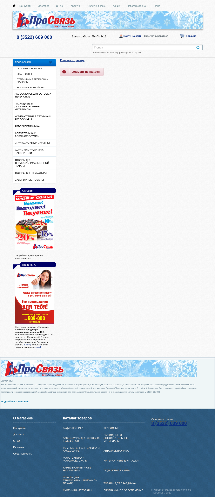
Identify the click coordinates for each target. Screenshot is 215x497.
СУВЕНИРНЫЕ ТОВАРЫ (29, 179)
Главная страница (72, 60)
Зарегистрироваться (156, 36)
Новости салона (136, 5)
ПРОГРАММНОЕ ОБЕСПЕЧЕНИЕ (123, 490)
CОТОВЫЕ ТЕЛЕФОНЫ (30, 68)
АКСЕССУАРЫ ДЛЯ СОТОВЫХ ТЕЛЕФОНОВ (33, 95)
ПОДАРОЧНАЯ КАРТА (117, 470)
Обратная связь (96, 5)
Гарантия (75, 5)
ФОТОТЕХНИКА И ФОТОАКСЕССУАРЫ (27, 135)
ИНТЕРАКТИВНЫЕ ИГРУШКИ (32, 143)
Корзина (191, 36)
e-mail (37, 347)
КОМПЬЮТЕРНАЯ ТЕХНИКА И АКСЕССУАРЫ (33, 118)
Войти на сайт (132, 36)
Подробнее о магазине (15, 401)
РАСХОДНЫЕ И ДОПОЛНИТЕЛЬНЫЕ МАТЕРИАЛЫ (27, 106)
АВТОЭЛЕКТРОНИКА (27, 126)
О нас (59, 5)
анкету (27, 344)
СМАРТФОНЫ (24, 74)
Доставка (43, 5)
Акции (116, 5)
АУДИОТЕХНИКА (73, 428)
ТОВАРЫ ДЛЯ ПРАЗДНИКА (31, 172)
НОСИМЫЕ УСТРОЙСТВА (31, 87)
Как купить (25, 5)
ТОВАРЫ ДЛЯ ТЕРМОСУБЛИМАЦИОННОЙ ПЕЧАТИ (32, 163)
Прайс (156, 5)
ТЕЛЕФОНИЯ (23, 62)
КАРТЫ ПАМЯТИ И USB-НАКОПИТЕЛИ (29, 151)
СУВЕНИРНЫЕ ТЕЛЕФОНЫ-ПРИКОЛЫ (32, 81)
